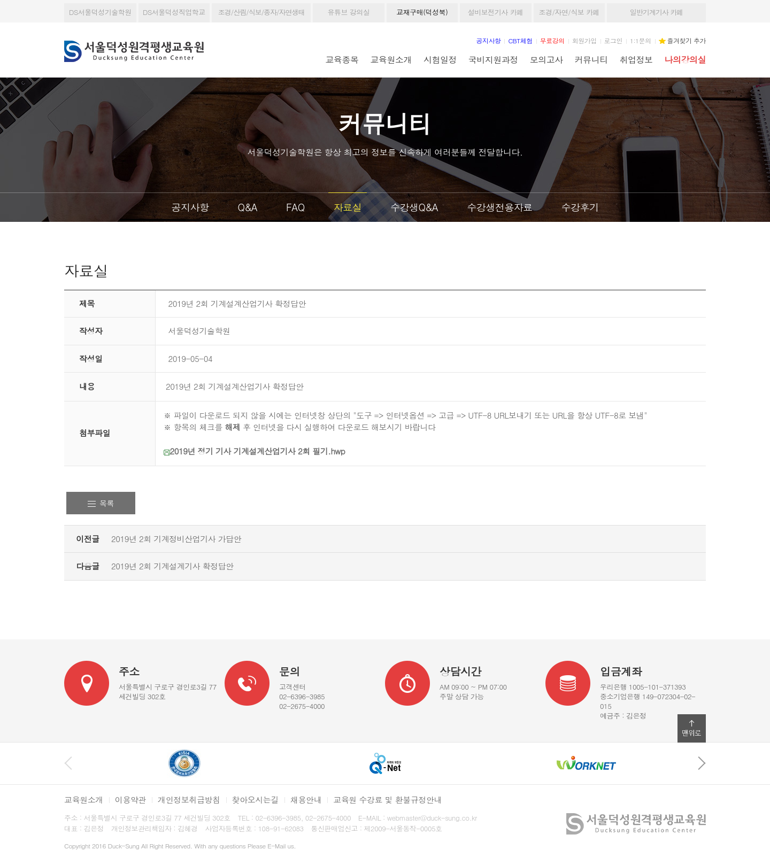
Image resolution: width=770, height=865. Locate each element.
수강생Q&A (414, 207)
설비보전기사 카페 (495, 12)
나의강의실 (685, 59)
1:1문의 (640, 40)
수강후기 (579, 207)
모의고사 (546, 59)
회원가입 (584, 40)
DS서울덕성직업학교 (174, 12)
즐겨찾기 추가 (686, 40)
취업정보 (636, 59)
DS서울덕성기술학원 (100, 12)
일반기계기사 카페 (656, 12)
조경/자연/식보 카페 (568, 12)
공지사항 (190, 207)
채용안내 (305, 799)
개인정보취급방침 (189, 799)
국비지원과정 (493, 59)
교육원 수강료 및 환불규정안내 (387, 799)
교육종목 (342, 59)
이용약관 (130, 799)
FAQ (295, 207)
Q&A (247, 207)
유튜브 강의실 (348, 12)
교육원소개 (391, 59)
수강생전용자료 (500, 207)
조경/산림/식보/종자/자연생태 (261, 12)
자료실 (348, 207)
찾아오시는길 (255, 799)
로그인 (613, 40)
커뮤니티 (591, 59)
